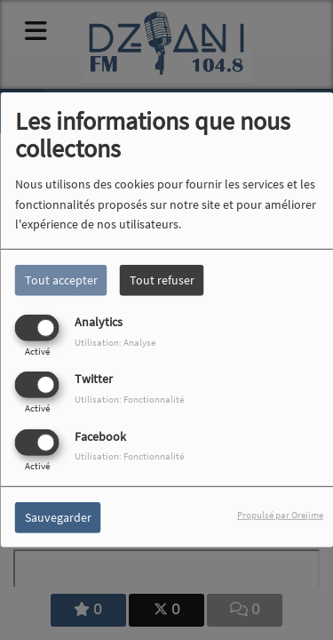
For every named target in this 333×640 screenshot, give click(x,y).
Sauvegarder (58, 516)
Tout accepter (61, 280)
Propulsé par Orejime (280, 514)
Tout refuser (162, 280)
